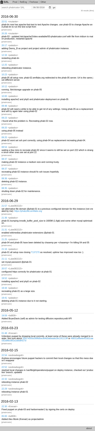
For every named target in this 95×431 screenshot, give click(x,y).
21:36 (4, 218)
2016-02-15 (9, 350)
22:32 (4, 379)
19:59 (4, 315)
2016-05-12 (9, 310)
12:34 (4, 55)
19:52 (4, 278)
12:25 (4, 65)
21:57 (4, 206)
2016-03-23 (9, 328)
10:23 (4, 74)
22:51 (4, 21)
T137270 (35, 252)
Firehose (33, 2)
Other (43, 2)
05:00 (4, 416)
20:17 (4, 45)
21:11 (4, 259)
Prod (15, 2)
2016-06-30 (9, 16)
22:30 (4, 406)
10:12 (4, 86)
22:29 (4, 389)
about (89, 428)
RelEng (23, 2)
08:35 (4, 188)
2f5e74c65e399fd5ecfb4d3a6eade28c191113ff (45, 338)
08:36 (4, 178)
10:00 (4, 96)
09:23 (4, 118)
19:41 (4, 298)
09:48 (4, 106)
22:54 (4, 355)
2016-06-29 (9, 201)
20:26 (4, 33)
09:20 (4, 128)
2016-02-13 (9, 401)
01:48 (4, 333)
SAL (5, 1)
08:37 (4, 159)
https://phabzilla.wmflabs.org (28, 211)
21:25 (4, 239)
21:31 (4, 230)
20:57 (4, 268)
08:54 (4, 147)
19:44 (4, 288)
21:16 (4, 249)
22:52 (4, 367)
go (54, 7)
